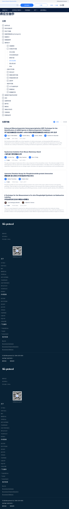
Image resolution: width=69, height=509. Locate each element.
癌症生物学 (7, 14)
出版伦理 (3, 315)
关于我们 (3, 263)
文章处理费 (3, 321)
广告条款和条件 (4, 334)
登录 (51, 5)
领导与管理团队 (4, 277)
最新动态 (4, 233)
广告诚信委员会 (4, 328)
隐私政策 (12, 361)
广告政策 (3, 331)
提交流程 (3, 298)
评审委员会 (3, 274)
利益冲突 (3, 318)
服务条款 (4, 361)
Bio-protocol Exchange (7, 344)
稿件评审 (3, 307)
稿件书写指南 (4, 301)
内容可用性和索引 (5, 283)
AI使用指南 (3, 313)
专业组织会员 (4, 288)
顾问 (2, 268)
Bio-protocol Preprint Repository (10, 346)
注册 (56, 5)
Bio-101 (4, 341)
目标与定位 (3, 265)
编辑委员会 (3, 271)
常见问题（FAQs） (6, 239)
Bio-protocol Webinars (7, 349)
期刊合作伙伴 (4, 286)
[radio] (56, 122)
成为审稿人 (43, 10)
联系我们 (3, 291)
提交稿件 (3, 304)
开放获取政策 (4, 280)
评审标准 (3, 310)
